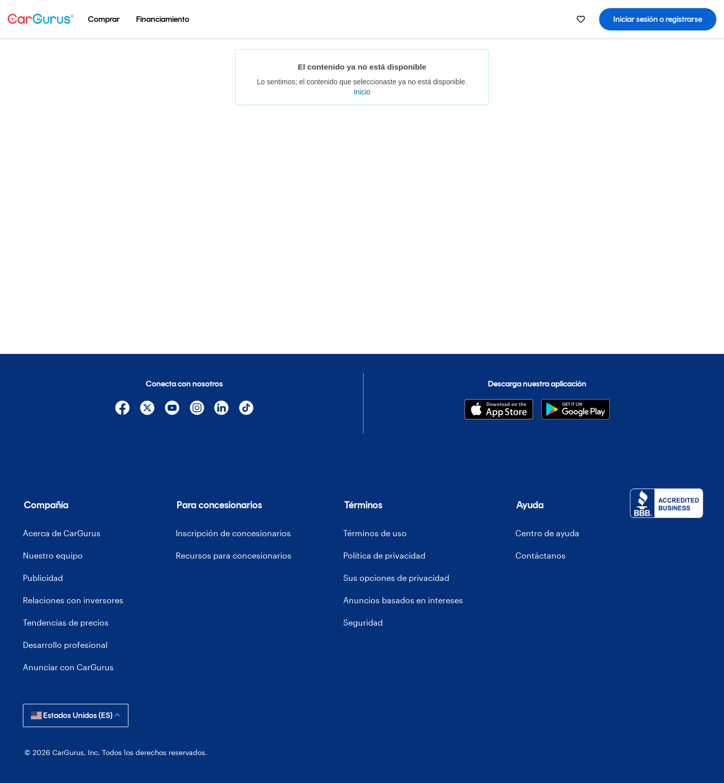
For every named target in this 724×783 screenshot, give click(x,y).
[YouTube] (171, 410)
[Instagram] (196, 410)
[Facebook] (122, 410)
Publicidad (43, 577)
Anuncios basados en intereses (403, 600)
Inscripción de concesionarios (233, 533)
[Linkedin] (221, 410)
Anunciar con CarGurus (68, 667)
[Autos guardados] (581, 19)
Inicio (362, 92)
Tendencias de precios (66, 622)
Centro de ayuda (547, 533)
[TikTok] (246, 410)
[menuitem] (104, 19)
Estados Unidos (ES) (75, 715)
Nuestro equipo (53, 555)
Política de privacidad (384, 555)
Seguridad (363, 622)
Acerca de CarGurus (62, 533)
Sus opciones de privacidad (396, 577)
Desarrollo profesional (65, 644)
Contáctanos (540, 555)
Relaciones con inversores (73, 600)
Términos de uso (375, 533)
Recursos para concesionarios (233, 555)
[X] (147, 410)
